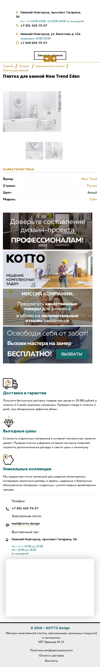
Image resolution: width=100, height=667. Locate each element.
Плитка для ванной (16, 70)
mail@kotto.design (26, 523)
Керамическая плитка (50, 66)
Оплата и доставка (51, 655)
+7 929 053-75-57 (33, 43)
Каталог (24, 66)
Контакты (51, 660)
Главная (8, 66)
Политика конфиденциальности (51, 650)
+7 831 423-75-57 (33, 25)
